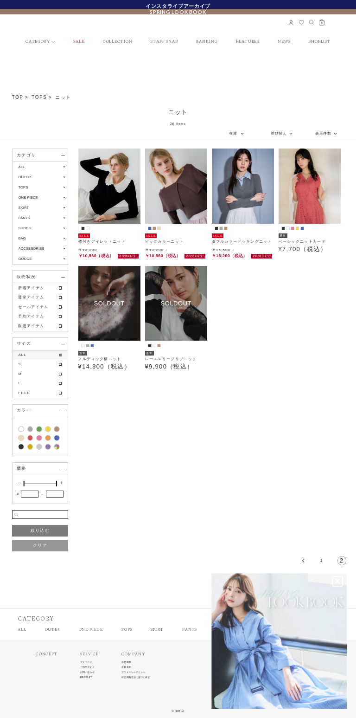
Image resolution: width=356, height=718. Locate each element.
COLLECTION (118, 42)
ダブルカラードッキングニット (242, 241)
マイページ (86, 662)
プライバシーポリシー (133, 672)
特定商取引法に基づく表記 (135, 677)
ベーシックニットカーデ (302, 241)
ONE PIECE (91, 630)
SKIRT (157, 630)
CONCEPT (46, 654)
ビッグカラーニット (164, 241)
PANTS (189, 630)
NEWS (284, 42)
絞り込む (40, 530)
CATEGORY (37, 42)
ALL (21, 167)
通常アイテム (31, 297)
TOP (18, 97)
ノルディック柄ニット (99, 359)
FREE (24, 393)
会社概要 (126, 662)
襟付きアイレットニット (102, 241)
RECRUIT (86, 677)
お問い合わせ (87, 672)
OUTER (52, 630)
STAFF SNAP (164, 42)
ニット (63, 97)
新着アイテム (31, 288)
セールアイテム (33, 307)
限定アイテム (31, 326)
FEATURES (247, 42)
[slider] (24, 483)
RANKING (206, 42)
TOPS (39, 97)
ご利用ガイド (87, 667)
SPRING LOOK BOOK (178, 11)
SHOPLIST (320, 42)
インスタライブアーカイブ (178, 5)
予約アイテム (31, 316)
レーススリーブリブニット (171, 359)
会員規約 (126, 667)
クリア (40, 545)
